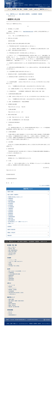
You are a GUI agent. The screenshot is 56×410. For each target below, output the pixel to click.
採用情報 (9, 226)
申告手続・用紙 (12, 248)
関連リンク (15, 323)
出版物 (10, 262)
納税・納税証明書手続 (13, 250)
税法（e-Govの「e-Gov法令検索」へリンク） (17, 271)
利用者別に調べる (38, 4)
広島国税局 (10, 210)
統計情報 (10, 264)
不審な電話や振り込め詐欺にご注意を (16, 292)
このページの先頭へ (45, 185)
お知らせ (9, 283)
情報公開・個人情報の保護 (14, 306)
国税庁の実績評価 (11, 229)
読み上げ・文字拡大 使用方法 (26, 4)
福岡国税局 (10, 213)
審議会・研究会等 (11, 232)
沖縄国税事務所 (11, 216)
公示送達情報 (11, 291)
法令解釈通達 (11, 272)
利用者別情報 (10, 309)
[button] (17, 9)
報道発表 (10, 286)
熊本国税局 (10, 215)
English (16, 4)
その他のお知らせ (12, 294)
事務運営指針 (11, 275)
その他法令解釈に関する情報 (14, 274)
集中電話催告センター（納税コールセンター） (18, 221)
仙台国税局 (10, 200)
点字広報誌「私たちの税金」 (14, 265)
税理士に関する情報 (12, 251)
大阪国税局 (10, 208)
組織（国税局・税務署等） (24, 14)
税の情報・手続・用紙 (12, 245)
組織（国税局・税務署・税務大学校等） (16, 300)
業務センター (11, 223)
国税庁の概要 (10, 191)
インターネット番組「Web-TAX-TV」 (16, 261)
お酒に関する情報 (12, 253)
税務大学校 (10, 218)
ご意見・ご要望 (9, 323)
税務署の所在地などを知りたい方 (15, 196)
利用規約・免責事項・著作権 (35, 323)
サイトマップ (47, 4)
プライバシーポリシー (46, 323)
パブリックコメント (12, 288)
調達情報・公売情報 (12, 289)
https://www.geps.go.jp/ (28, 31)
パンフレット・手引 (12, 259)
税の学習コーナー (12, 254)
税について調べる (12, 247)
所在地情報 (47, 319)
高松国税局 (10, 211)
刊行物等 (9, 257)
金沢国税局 (10, 205)
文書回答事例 (11, 278)
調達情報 (40, 14)
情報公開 (9, 235)
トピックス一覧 (12, 285)
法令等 (8, 268)
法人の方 (10, 313)
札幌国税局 (10, 198)
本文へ (11, 4)
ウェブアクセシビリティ (23, 323)
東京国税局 (10, 203)
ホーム (9, 9)
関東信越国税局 (11, 201)
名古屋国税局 (34, 14)
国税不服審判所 (11, 220)
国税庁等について (14, 14)
